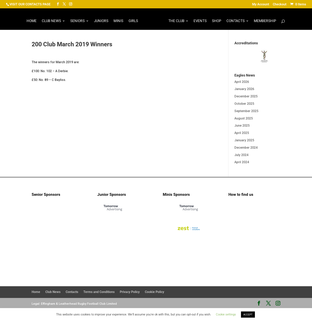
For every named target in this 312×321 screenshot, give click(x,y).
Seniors (77, 21)
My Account (260, 4)
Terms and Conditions (99, 292)
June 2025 (242, 125)
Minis (118, 21)
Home (32, 21)
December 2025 (245, 96)
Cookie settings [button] (226, 314)
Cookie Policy (154, 292)
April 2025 (241, 133)
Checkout (279, 4)
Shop (216, 21)
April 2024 (241, 162)
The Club (176, 21)
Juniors (101, 21)
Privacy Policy (130, 292)
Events (200, 21)
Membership (265, 21)
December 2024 (245, 147)
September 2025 (246, 111)
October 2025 (244, 104)
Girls (133, 21)
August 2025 (243, 118)
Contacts (235, 21)
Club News (51, 21)
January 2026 (244, 89)
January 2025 (244, 140)
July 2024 (241, 155)
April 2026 (241, 82)
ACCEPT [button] (248, 314)
